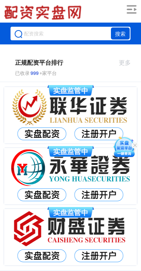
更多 (128, 62)
